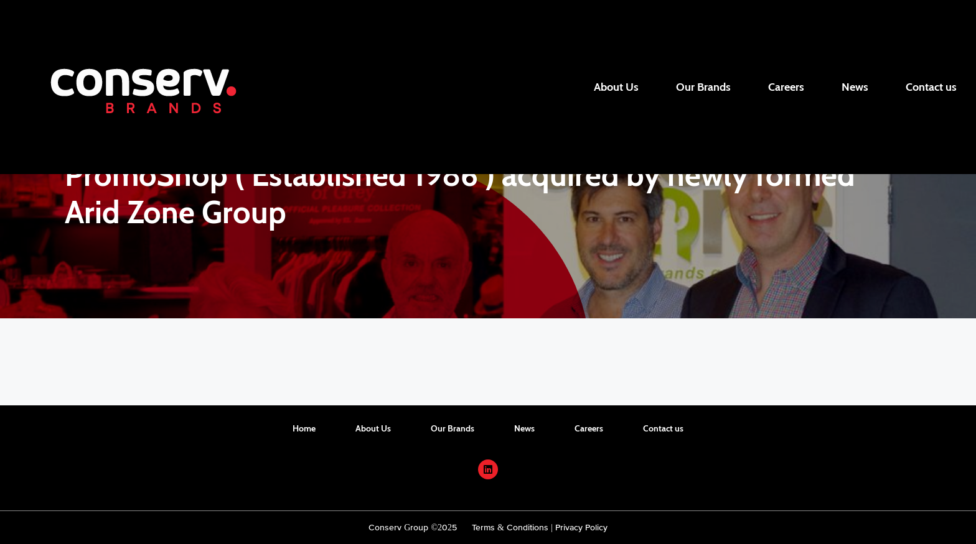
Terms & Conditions (510, 527)
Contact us (931, 87)
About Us (616, 87)
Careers (786, 87)
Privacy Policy (581, 527)
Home (304, 428)
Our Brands (703, 87)
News (855, 87)
